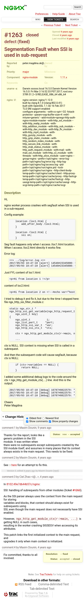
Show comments (38, 436)
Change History (18, 432)
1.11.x (63, 77)
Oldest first (35, 433)
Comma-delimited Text (53, 600)
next (56, 486)
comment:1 (8, 443)
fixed (23, 41)
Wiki (37, 19)
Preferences (41, 14)
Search (74, 19)
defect (10, 41)
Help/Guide (58, 14)
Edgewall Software (38, 612)
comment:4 (8, 563)
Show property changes (65, 436)
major (26, 71)
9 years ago (67, 31)
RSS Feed (24, 600)
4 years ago (66, 35)
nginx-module (30, 77)
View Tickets (55, 19)
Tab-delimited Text (42, 604)
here (13, 480)
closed (32, 34)
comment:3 (8, 492)
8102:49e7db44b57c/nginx (23, 499)
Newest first (52, 433)
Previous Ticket (52, 25)
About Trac (75, 14)
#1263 (13, 35)
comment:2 (8, 473)
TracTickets (45, 590)
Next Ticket (71, 25)
